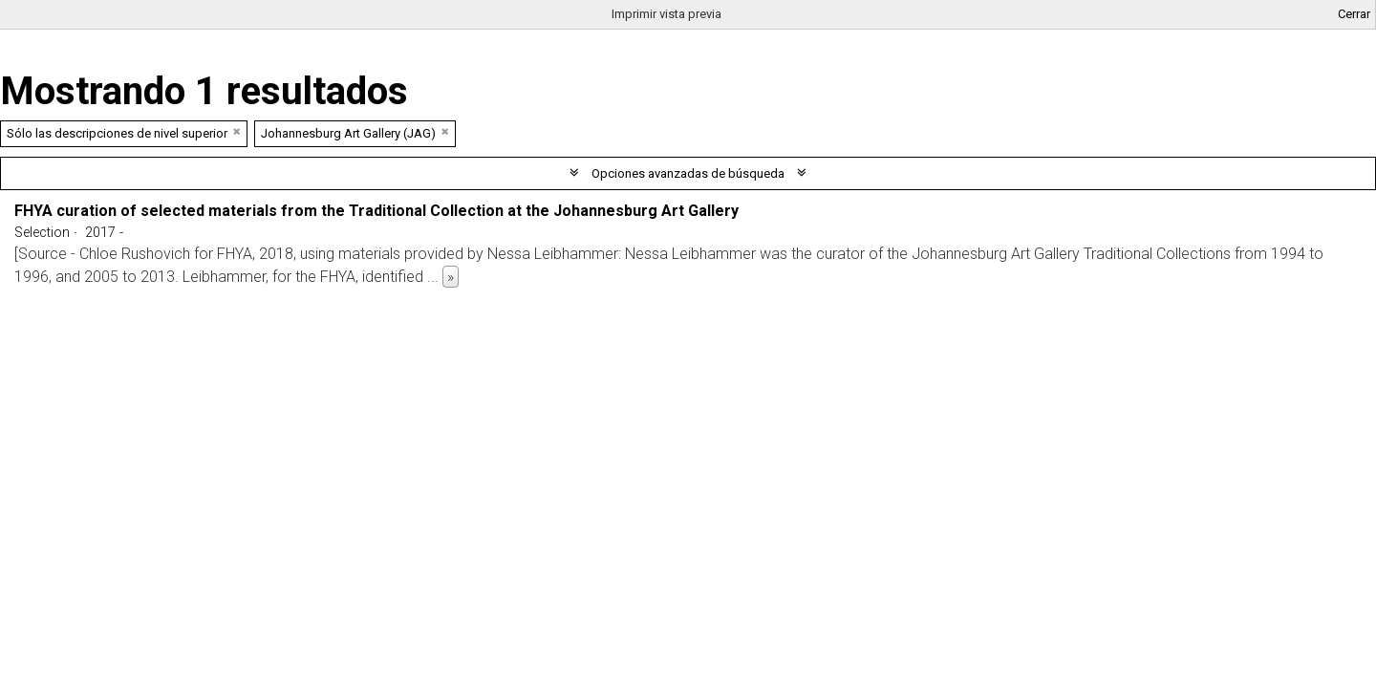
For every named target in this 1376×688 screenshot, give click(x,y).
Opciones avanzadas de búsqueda (688, 173)
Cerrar (1354, 14)
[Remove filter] (237, 131)
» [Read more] (450, 277)
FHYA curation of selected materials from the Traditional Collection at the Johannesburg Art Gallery (376, 211)
